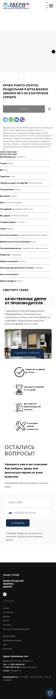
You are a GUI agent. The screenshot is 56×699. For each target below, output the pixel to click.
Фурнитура (7, 648)
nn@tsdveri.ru (15, 670)
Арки (5, 644)
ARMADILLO (21, 157)
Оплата (6, 621)
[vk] (5, 594)
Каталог (6, 608)
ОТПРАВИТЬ (17, 523)
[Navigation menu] (51, 5)
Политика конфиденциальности (16, 629)
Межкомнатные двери (12, 640)
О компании (8, 612)
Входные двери (9, 636)
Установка (7, 625)
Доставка (6, 616)
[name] (28, 502)
